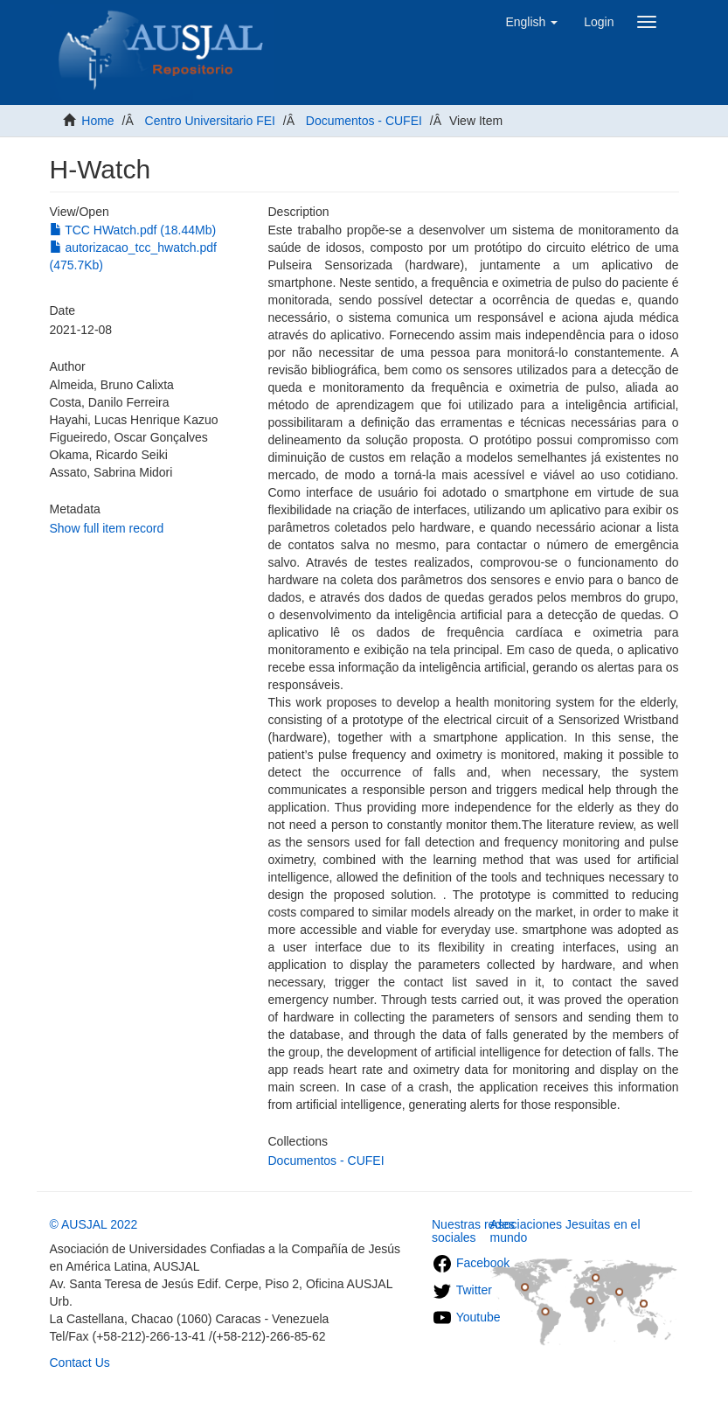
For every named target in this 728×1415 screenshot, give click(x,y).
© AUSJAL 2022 (94, 1224)
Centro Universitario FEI (210, 121)
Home (97, 121)
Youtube (466, 1317)
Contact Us (80, 1363)
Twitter (462, 1290)
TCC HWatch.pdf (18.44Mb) (133, 230)
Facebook (471, 1263)
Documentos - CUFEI (364, 121)
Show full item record (107, 528)
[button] (531, 22)
